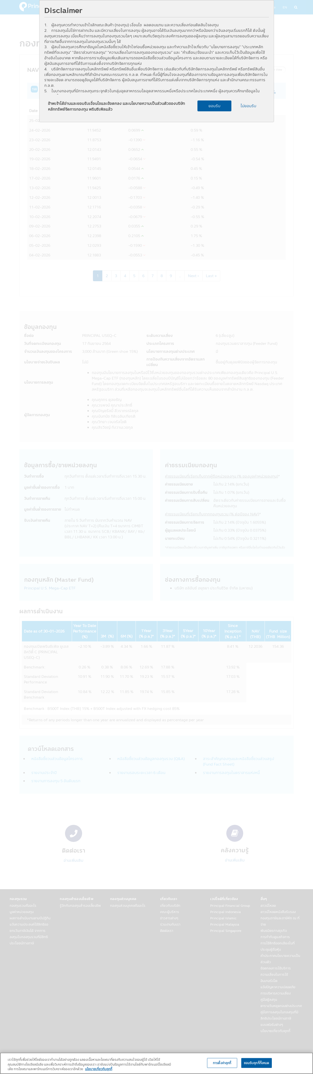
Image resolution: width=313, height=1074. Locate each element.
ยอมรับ (214, 105)
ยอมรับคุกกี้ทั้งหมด (256, 1063)
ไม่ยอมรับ (248, 105)
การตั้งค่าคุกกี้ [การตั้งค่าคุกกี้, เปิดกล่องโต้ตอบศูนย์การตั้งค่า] (222, 1063)
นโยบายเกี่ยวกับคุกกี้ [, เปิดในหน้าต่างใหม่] (98, 1069)
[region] (156, 1063)
